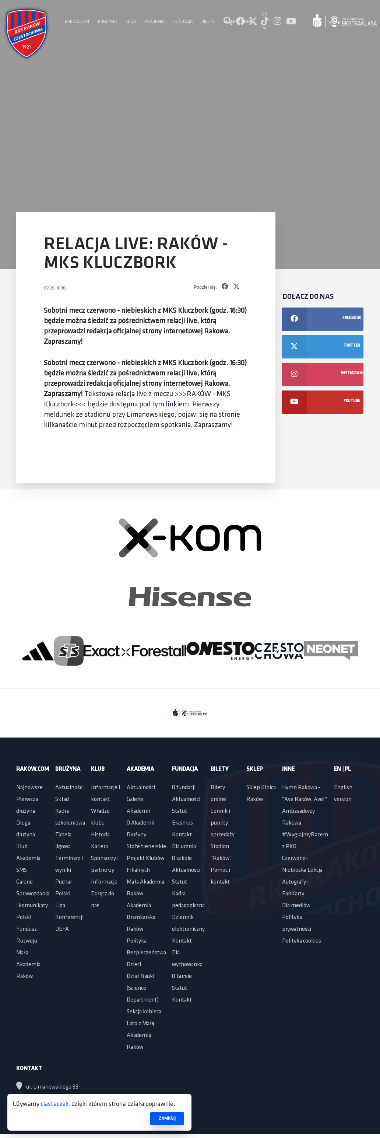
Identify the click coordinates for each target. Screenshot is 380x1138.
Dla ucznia (184, 847)
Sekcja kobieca (144, 1012)
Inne (288, 769)
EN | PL (342, 769)
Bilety (219, 769)
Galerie (24, 882)
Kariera (99, 847)
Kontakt (182, 835)
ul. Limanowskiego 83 (47, 1087)
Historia (100, 835)
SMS (21, 870)
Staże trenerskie (146, 847)
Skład (62, 799)
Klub (22, 847)
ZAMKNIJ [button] (167, 1118)
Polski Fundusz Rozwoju (26, 929)
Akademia (28, 858)
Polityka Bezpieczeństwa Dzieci (146, 953)
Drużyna (67, 769)
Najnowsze (29, 788)
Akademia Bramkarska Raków (141, 917)
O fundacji (184, 788)
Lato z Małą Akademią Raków (140, 1035)
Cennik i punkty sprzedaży (223, 823)
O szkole (182, 858)
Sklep (254, 769)
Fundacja (185, 769)
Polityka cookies (301, 941)
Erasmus (182, 823)
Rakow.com (32, 769)
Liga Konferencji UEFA (69, 917)
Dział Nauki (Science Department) (143, 988)
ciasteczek (54, 1104)
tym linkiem (170, 404)
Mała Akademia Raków (28, 964)
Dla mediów (296, 906)
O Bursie (182, 976)
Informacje (104, 882)
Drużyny (136, 835)
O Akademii (140, 823)
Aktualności (69, 788)
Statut (179, 811)
